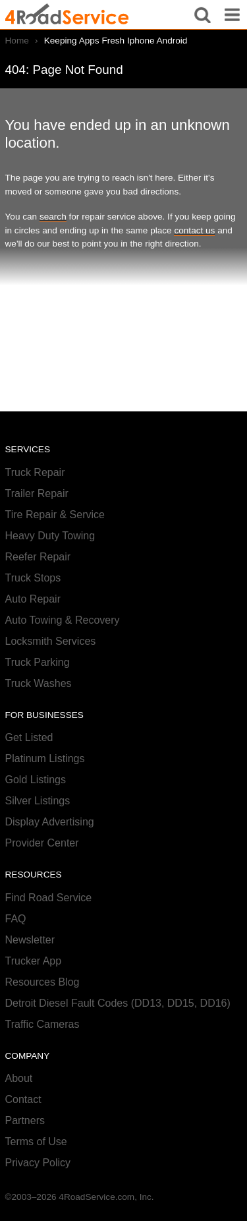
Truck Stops (33, 577)
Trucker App (33, 961)
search (53, 217)
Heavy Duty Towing (50, 535)
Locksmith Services (50, 641)
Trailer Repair (37, 493)
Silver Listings (37, 800)
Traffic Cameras (42, 1024)
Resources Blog (42, 982)
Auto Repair (33, 599)
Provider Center (42, 843)
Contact (23, 1099)
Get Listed (29, 737)
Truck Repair (35, 472)
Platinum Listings (45, 758)
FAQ (15, 918)
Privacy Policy (38, 1162)
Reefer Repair (38, 556)
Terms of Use (36, 1141)
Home (17, 40)
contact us (194, 230)
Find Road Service (48, 897)
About (19, 1078)
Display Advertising (49, 821)
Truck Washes (38, 683)
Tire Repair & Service (55, 514)
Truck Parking (37, 662)
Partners (25, 1120)
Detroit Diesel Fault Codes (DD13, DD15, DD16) (118, 1003)
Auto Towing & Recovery (62, 620)
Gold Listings (36, 779)
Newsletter (30, 939)
